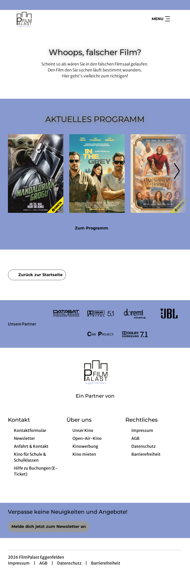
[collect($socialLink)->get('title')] (9, 5)
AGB (43, 563)
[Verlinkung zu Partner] (66, 313)
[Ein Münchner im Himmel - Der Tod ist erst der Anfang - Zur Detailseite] (158, 173)
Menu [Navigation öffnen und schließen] (161, 18)
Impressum (19, 563)
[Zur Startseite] (42, 19)
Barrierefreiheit (105, 563)
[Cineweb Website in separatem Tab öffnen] (95, 402)
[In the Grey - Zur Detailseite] (97, 173)
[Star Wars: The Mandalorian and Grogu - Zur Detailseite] (35, 173)
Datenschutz (69, 563)
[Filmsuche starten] (177, 19)
